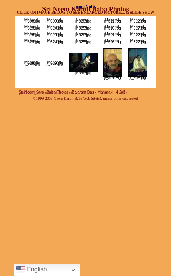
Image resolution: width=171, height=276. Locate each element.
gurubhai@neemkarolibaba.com (46, 92)
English (31, 269)
